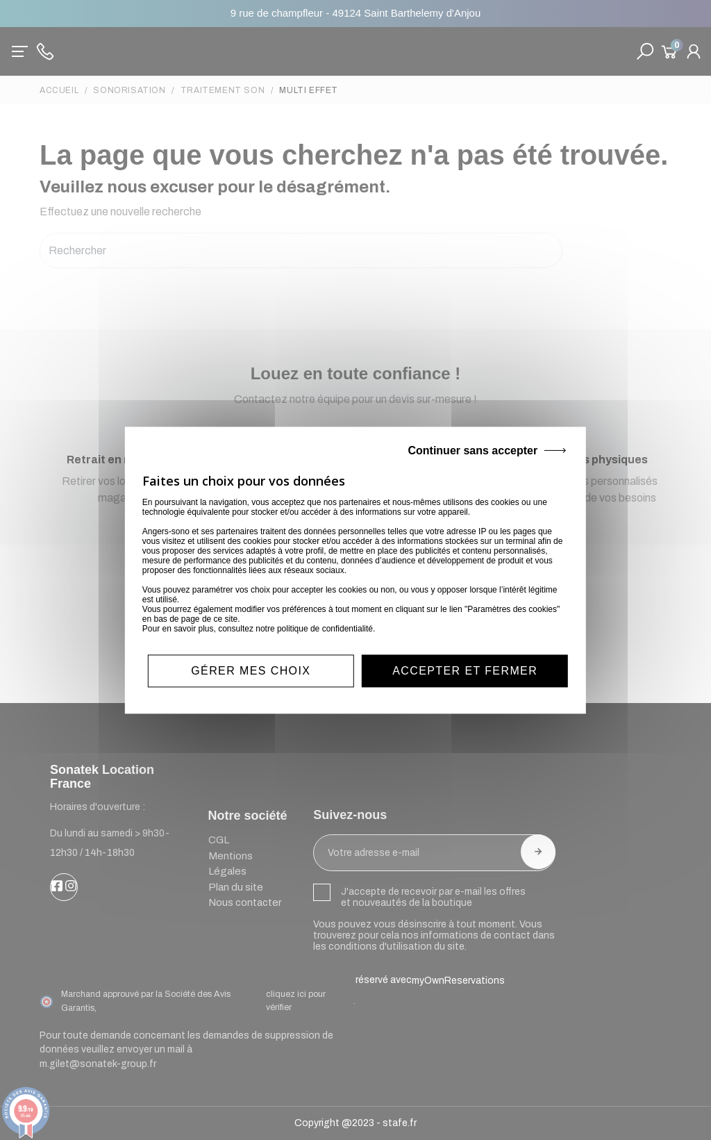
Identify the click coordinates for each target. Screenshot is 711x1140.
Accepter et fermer (464, 671)
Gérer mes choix (250, 671)
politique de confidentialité (325, 629)
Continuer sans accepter (472, 450)
